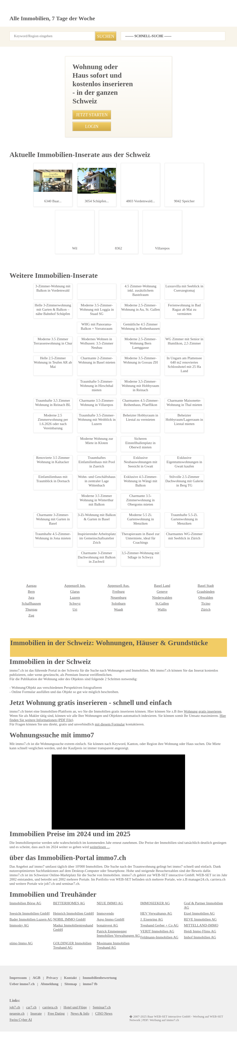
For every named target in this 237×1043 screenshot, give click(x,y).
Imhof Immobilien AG (198, 985)
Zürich (144, 924)
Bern (187, 900)
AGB (34, 1024)
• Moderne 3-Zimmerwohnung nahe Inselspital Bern (101, 429)
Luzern (14, 912)
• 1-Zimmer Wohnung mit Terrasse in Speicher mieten (102, 470)
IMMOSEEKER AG (152, 955)
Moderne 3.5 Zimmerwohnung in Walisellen (36, 265)
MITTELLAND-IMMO (198, 973)
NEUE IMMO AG (107, 955)
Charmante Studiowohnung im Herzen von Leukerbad (36, 739)
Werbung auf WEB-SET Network (85, 1034)
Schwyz (15, 918)
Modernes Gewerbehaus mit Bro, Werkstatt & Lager (36, 688)
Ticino (144, 918)
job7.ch (151, 1024)
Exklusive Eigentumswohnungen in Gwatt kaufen (36, 842)
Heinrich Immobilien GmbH (71, 961)
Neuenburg (60, 912)
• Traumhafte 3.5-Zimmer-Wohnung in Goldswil (98, 412)
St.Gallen (103, 918)
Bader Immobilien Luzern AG (29, 967)
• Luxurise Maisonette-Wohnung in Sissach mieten (100, 462)
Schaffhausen (193, 912)
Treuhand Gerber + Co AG (157, 973)
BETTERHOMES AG (66, 955)
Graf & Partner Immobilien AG (204, 955)
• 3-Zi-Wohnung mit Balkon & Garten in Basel (96, 437)
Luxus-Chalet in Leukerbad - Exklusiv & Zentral (36, 790)
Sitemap (134, 1024)
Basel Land (104, 900)
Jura (187, 906)
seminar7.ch (191, 1024)
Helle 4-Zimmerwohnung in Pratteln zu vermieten (36, 599)
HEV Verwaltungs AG (154, 961)
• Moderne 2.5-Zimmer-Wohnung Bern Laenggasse (101, 487)
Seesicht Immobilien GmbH (28, 961)
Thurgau (189, 918)
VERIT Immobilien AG (154, 979)
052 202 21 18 (129, 232)
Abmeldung (114, 1024)
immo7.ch (169, 1024)
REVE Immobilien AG (198, 967)
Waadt (57, 924)
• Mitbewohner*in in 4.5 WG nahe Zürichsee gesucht (101, 379)
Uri (12, 924)
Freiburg (59, 906)
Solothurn (59, 918)
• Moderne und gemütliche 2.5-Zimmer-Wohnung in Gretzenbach (110, 445)
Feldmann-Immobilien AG (157, 985)
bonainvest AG (106, 973)
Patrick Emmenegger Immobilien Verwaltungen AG (116, 981)
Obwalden (147, 912)
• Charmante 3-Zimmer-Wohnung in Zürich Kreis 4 (100, 495)
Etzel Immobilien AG (197, 961)
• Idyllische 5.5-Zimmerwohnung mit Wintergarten (100, 362)
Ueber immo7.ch (88, 1024)
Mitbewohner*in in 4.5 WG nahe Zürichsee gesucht (36, 333)
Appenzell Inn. (19, 900)
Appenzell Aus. (63, 900)
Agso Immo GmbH (109, 967)
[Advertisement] (118, 89)
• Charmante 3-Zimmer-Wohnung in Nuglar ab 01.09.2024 (105, 479)
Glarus (14, 906)
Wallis (101, 924)
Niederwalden (106, 912)
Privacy (48, 1024)
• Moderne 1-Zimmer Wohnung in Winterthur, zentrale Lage (106, 370)
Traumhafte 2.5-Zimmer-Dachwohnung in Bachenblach (36, 193)
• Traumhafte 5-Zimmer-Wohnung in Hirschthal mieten (103, 420)
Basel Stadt (148, 900)
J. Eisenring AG (150, 967)
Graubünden (148, 906)
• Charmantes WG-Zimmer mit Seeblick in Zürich (99, 504)
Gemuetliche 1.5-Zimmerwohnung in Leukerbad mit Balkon (36, 511)
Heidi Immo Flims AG (198, 979)
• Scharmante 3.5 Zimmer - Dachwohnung (94, 345)
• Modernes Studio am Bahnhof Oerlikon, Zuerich (99, 354)
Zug (186, 924)
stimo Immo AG (20, 991)
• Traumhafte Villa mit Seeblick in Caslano (94, 454)
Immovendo (105, 961)
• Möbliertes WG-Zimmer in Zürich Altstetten (96, 395)
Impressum (17, 1024)
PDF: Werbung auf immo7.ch (123, 1034)
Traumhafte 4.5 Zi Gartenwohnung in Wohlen (36, 422)
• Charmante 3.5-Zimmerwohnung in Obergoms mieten (103, 387)
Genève (102, 906)
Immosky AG (18, 973)
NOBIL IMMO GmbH (66, 967)
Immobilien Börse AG (24, 955)
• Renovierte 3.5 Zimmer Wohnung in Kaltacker (98, 404)
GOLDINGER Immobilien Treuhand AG (69, 993)
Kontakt (65, 1024)
